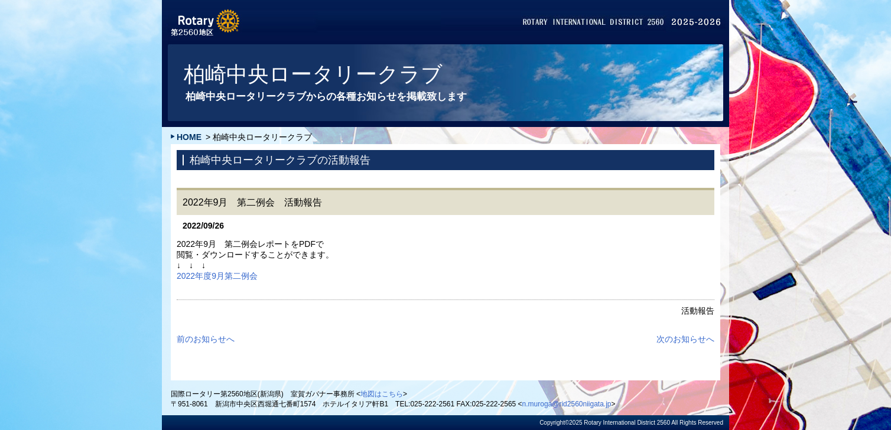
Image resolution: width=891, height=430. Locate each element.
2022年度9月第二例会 (217, 276)
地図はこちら (381, 394)
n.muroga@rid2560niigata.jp (567, 404)
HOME (189, 137)
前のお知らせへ (206, 339)
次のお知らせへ (685, 339)
